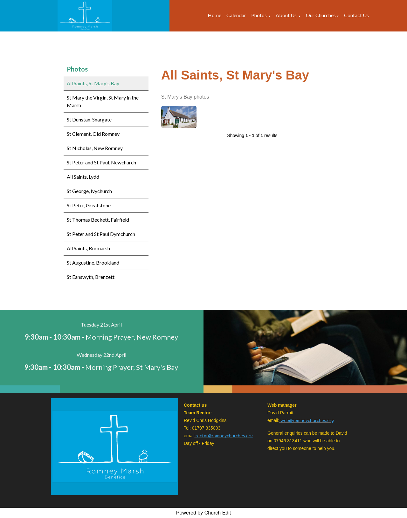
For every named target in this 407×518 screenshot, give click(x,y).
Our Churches (321, 15)
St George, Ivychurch (89, 191)
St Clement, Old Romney (93, 134)
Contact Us (356, 15)
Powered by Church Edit (203, 512)
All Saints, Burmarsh (88, 248)
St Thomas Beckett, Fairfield (98, 220)
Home (214, 15)
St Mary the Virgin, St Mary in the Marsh (103, 101)
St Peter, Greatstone (89, 205)
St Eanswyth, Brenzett (90, 277)
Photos (259, 15)
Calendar (236, 15)
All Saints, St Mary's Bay (93, 83)
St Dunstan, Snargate (89, 119)
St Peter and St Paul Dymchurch (101, 234)
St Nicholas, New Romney (95, 148)
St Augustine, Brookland (93, 262)
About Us (286, 15)
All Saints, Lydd (83, 177)
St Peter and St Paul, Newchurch (101, 162)
